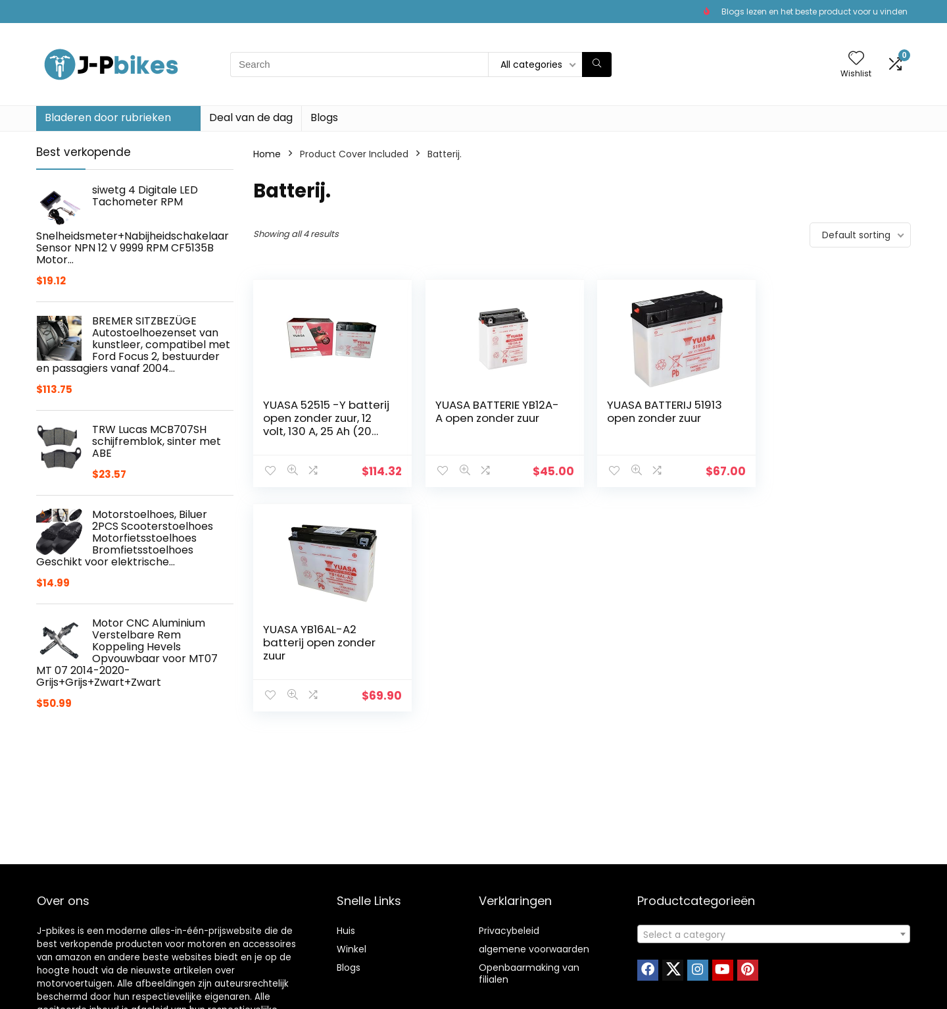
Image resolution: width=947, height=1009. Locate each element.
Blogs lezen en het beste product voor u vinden (814, 11)
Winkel (351, 949)
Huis (346, 930)
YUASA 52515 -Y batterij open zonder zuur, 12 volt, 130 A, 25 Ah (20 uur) (319, 424)
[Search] (597, 64)
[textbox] (774, 934)
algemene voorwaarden (534, 949)
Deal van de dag (251, 117)
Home (267, 154)
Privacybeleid (509, 930)
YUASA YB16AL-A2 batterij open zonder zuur (822, 418)
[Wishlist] (856, 59)
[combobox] (773, 934)
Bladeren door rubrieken (108, 117)
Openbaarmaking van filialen (529, 973)
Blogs (324, 117)
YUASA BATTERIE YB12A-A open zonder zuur (492, 411)
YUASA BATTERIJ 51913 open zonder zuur (656, 411)
